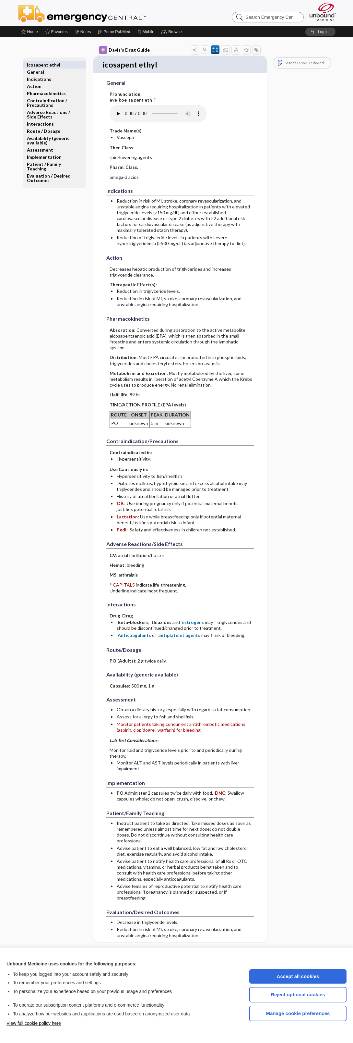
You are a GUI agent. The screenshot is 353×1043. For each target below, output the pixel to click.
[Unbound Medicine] (323, 12)
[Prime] (114, 31)
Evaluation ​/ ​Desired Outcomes (49, 171)
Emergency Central (99, 13)
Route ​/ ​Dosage (43, 124)
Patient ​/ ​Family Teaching (44, 159)
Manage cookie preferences (298, 1013)
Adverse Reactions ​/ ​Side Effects (49, 107)
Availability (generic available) (48, 133)
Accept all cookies (298, 976)
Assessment (40, 142)
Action (34, 79)
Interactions (40, 116)
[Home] (29, 31)
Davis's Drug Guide (124, 50)
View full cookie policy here (33, 1023)
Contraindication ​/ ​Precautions (47, 96)
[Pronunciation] (158, 114)
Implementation (44, 150)
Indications (39, 72)
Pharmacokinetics (46, 86)
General (35, 65)
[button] (172, 31)
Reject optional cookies (298, 994)
